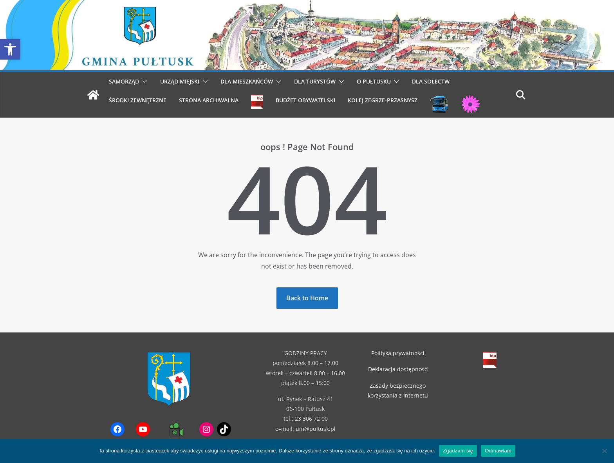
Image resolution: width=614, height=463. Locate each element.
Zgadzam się (458, 451)
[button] (143, 81)
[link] (10, 49)
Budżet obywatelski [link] (305, 100)
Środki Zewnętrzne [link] (137, 100)
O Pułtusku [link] (374, 81)
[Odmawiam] (604, 451)
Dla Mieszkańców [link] (246, 81)
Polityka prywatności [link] (397, 353)
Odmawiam (498, 451)
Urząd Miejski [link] (179, 81)
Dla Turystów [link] (315, 81)
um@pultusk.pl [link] (316, 428)
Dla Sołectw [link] (431, 81)
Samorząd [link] (124, 81)
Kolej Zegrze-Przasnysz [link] (382, 100)
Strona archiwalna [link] (208, 100)
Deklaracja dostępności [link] (398, 369)
